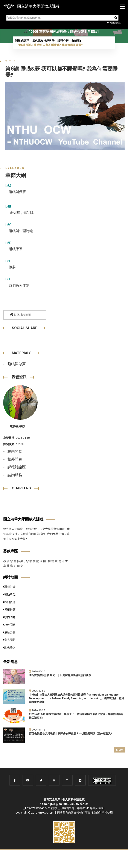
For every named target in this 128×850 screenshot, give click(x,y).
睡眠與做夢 (17, 364)
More (119, 749)
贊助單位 (9, 594)
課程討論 (9, 586)
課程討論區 (17, 467)
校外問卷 (15, 459)
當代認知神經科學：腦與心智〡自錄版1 (56, 40)
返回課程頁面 (20, 314)
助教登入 (9, 647)
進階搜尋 (114, 23)
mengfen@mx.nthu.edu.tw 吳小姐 (65, 804)
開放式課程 (22, 40)
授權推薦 (9, 609)
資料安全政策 (52, 799)
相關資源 (9, 602)
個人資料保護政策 (73, 799)
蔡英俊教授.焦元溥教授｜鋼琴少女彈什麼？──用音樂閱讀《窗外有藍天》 (71, 733)
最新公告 (9, 632)
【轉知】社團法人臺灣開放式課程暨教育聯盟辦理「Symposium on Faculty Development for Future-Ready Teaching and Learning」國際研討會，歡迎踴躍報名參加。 (76, 698)
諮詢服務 (15, 475)
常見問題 (9, 639)
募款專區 (10, 551)
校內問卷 (15, 451)
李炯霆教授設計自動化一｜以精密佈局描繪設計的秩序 (60, 675)
